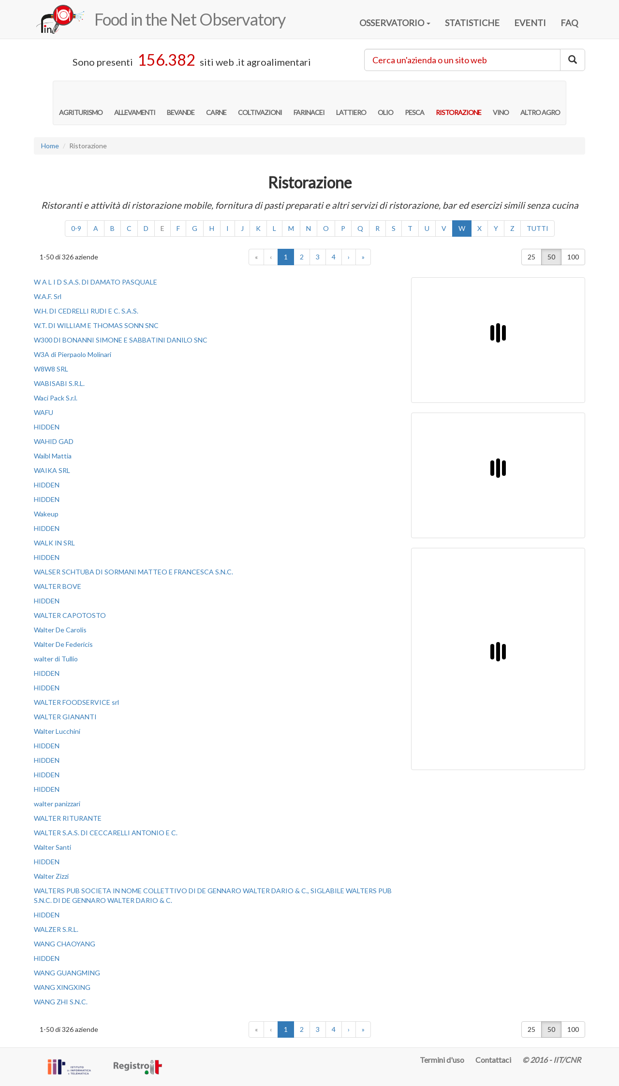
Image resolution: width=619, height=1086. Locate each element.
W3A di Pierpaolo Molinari (72, 354)
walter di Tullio (56, 659)
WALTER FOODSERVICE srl (76, 702)
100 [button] (573, 257)
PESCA (414, 102)
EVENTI (530, 22)
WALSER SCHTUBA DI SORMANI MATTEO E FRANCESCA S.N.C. (133, 572)
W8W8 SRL (51, 369)
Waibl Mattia (53, 456)
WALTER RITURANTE (68, 818)
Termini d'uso (442, 1059)
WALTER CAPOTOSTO (70, 615)
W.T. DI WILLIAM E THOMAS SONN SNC (96, 325)
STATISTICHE (472, 22)
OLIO (385, 102)
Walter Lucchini (57, 731)
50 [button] (551, 257)
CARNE (216, 102)
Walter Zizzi (51, 876)
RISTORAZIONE (458, 102)
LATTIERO (351, 102)
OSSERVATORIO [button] (394, 22)
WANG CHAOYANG (64, 944)
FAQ (569, 22)
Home (50, 146)
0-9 (76, 228)
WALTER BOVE (57, 586)
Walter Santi (52, 847)
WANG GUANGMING (67, 973)
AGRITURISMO (81, 102)
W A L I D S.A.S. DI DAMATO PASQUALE (95, 282)
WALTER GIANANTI (65, 717)
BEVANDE (180, 102)
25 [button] (531, 257)
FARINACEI (309, 102)
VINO (501, 102)
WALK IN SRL (54, 543)
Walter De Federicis (63, 644)
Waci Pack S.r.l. (55, 398)
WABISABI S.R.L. (59, 383)
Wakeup (46, 514)
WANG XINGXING (62, 987)
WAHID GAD (54, 441)
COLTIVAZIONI (260, 102)
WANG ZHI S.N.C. (61, 1002)
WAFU (43, 412)
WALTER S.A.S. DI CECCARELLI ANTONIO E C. (105, 833)
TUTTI (537, 228)
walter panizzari (57, 804)
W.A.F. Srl (47, 296)
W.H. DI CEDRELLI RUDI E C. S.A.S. (86, 311)
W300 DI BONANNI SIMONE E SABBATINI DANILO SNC (120, 340)
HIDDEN (46, 427)
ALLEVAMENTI (134, 102)
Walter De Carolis (60, 630)
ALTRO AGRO (540, 102)
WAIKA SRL (52, 470)
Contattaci (493, 1059)
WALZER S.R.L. (56, 929)
